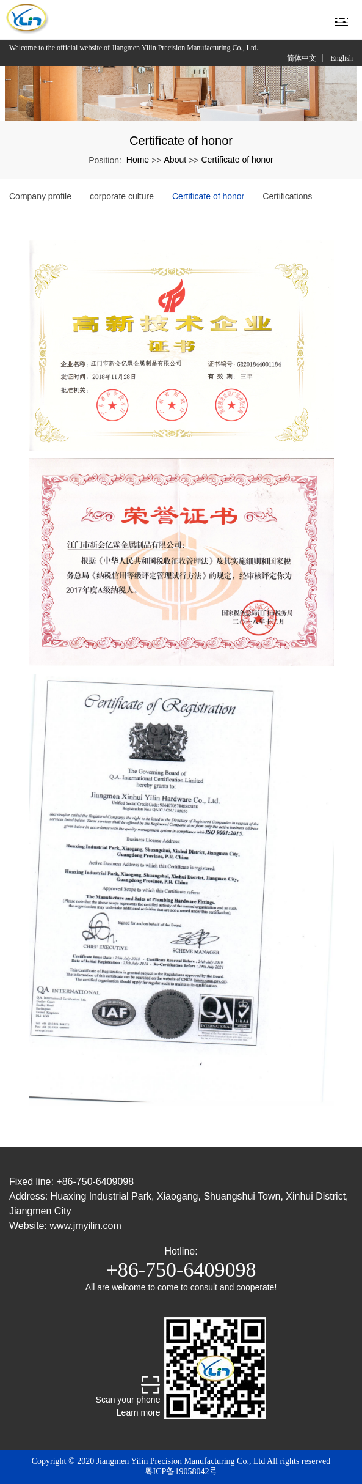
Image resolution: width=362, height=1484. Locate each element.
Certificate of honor (237, 159)
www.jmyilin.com (85, 1225)
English (341, 58)
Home (137, 159)
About (175, 159)
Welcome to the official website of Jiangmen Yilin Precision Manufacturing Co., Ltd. (133, 47)
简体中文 (301, 58)
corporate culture (122, 196)
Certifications (287, 196)
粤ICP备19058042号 (181, 1471)
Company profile (40, 196)
